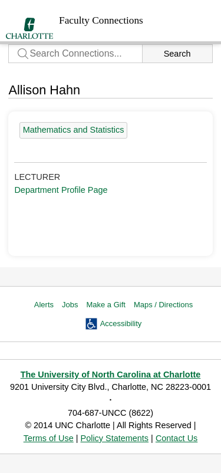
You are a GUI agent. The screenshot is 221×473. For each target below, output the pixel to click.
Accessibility (121, 323)
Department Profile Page (60, 190)
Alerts (44, 304)
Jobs (70, 304)
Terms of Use (49, 438)
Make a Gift (105, 304)
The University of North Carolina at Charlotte (111, 374)
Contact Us (176, 438)
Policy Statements (115, 438)
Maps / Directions (163, 304)
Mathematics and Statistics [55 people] (73, 129)
